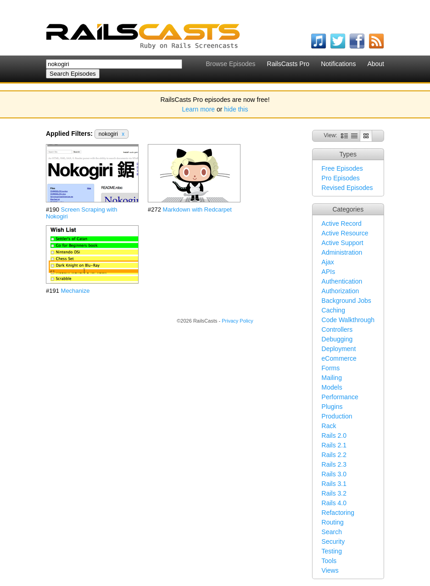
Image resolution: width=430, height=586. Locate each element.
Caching (333, 310)
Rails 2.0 (334, 435)
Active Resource (345, 233)
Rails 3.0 (334, 474)
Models (332, 387)
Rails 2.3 (334, 464)
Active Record (342, 223)
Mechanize (75, 290)
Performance (340, 397)
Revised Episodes (347, 187)
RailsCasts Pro (288, 63)
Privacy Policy (237, 321)
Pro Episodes (341, 178)
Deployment (339, 348)
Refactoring (338, 512)
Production (337, 416)
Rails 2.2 (334, 454)
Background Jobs (346, 300)
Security (333, 541)
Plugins (332, 406)
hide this (236, 109)
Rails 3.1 (334, 483)
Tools (329, 560)
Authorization (340, 291)
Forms (331, 368)
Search (332, 532)
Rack (329, 426)
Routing (333, 522)
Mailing (332, 377)
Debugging (337, 339)
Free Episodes (342, 168)
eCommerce (339, 358)
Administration (342, 252)
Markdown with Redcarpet (197, 209)
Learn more (198, 109)
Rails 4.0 (334, 503)
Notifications (338, 63)
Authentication (342, 281)
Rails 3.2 (334, 493)
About (375, 63)
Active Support (342, 242)
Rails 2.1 (334, 445)
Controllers (337, 329)
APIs (328, 271)
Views (330, 570)
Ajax (328, 262)
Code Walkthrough (348, 320)
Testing (332, 551)
